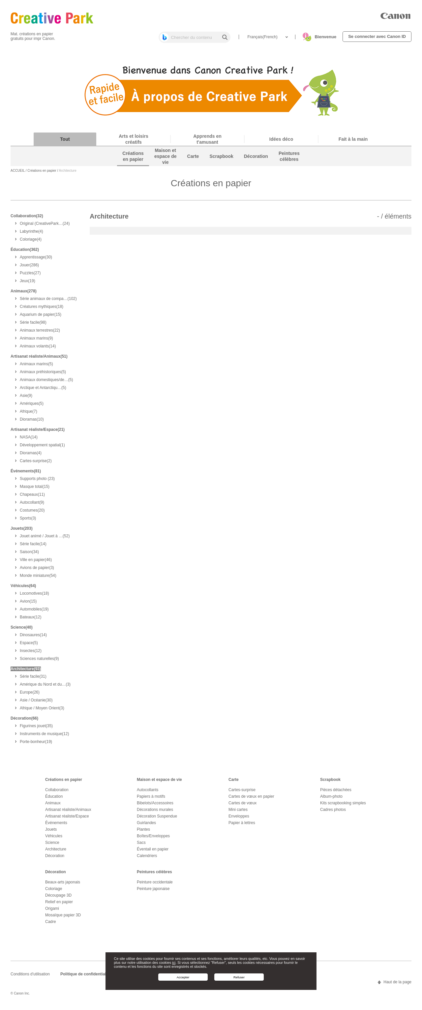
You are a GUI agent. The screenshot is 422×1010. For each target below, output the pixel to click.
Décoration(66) (24, 721)
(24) (45, 226)
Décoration (54, 858)
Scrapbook (330, 782)
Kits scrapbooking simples (343, 805)
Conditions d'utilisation (30, 976)
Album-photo (331, 799)
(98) (33, 325)
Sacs (141, 845)
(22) (40, 333)
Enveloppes (238, 819)
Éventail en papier (152, 851)
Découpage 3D (58, 898)
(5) (36, 366)
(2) (36, 463)
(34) (29, 554)
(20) (32, 513)
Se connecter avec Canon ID (377, 36)
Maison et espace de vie (159, 782)
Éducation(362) (25, 252)
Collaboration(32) (27, 218)
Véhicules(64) (23, 588)
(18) (41, 309)
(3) (28, 521)
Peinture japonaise (153, 891)
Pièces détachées (335, 792)
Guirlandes (146, 825)
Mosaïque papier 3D (63, 917)
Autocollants (147, 792)
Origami (52, 911)
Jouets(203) (22, 531)
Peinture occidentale (155, 884)
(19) (27, 283)
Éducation (54, 799)
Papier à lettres (241, 825)
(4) (31, 234)
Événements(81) (26, 473)
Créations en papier (41, 173)
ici (173, 963)
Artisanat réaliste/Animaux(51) (39, 359)
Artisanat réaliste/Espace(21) (38, 432)
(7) (28, 414)
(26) (30, 695)
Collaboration (57, 792)
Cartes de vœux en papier (251, 799)
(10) (32, 422)
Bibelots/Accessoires (155, 805)
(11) (32, 497)
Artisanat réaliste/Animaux (68, 812)
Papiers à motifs (151, 799)
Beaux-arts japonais (62, 884)
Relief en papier (59, 904)
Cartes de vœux (242, 805)
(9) (36, 341)
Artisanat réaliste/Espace (67, 819)
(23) (37, 481)
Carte (233, 782)
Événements (56, 825)
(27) (30, 275)
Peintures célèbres (154, 874)
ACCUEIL (18, 173)
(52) (45, 538)
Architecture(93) (26, 671)
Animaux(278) (24, 293)
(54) (38, 578)
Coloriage (53, 891)
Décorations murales (155, 812)
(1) (42, 447)
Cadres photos (333, 812)
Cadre (50, 924)
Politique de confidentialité (85, 976)
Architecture (55, 851)
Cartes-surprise (242, 792)
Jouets (51, 832)
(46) (36, 562)
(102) (48, 301)
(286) (29, 267)
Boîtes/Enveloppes (153, 838)
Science (52, 845)
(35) (36, 728)
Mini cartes (238, 812)
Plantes (143, 832)
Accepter (183, 977)
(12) (30, 619)
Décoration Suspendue (157, 819)
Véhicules (53, 838)
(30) (36, 259)
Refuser (239, 977)
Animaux (53, 805)
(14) (38, 348)
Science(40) (22, 630)
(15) (40, 317)
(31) (33, 679)
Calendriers (147, 858)
